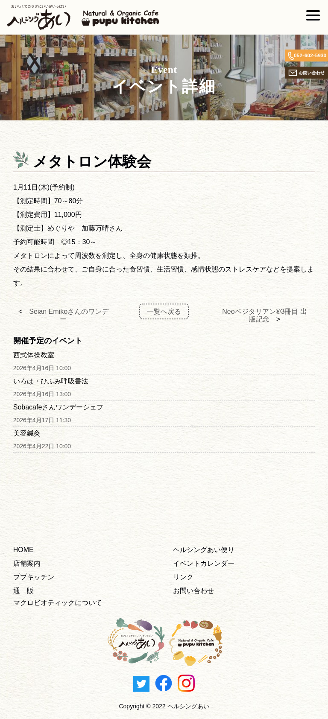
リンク (183, 577)
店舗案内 (27, 563)
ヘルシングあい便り (203, 549)
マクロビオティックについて (57, 602)
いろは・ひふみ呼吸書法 (50, 381)
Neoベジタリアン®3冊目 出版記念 (264, 315)
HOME (23, 549)
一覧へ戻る (164, 311)
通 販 (23, 590)
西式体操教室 (33, 355)
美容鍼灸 (27, 433)
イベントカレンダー (203, 563)
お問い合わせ (193, 590)
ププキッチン (33, 577)
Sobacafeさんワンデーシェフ (58, 407)
